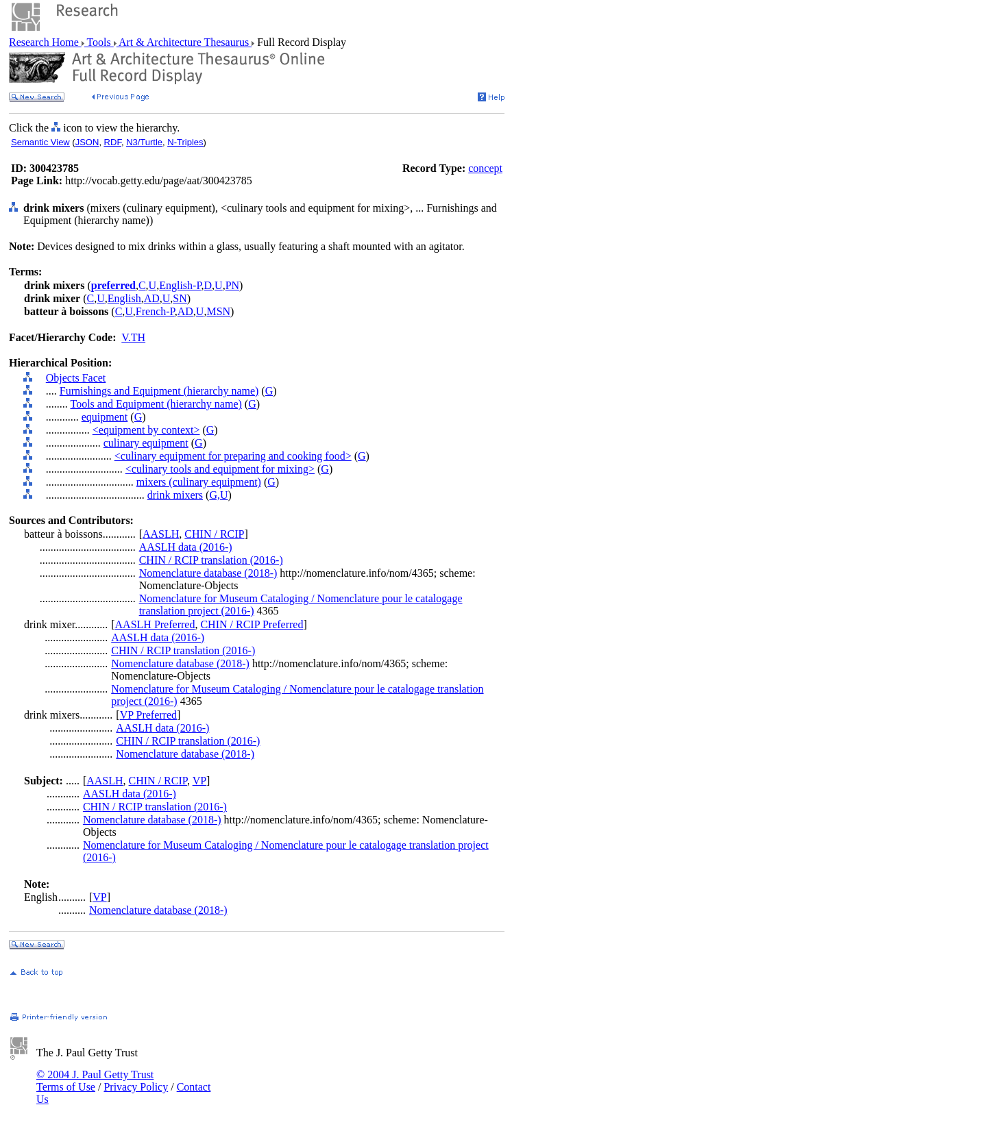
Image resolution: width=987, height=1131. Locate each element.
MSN (218, 311)
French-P (155, 311)
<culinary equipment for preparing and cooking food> (233, 456)
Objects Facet (76, 378)
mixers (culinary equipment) (198, 482)
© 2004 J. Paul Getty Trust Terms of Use (95, 1081)
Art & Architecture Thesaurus (184, 42)
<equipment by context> (146, 430)
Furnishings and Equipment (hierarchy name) (159, 391)
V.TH (133, 337)
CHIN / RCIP (214, 534)
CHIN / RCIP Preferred (251, 624)
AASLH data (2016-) (185, 547)
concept (485, 168)
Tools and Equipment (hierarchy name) (155, 404)
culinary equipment (145, 443)
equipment (105, 417)
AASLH (161, 534)
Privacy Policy (135, 1087)
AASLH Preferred (155, 624)
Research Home (45, 42)
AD (152, 298)
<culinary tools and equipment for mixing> (220, 469)
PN (232, 285)
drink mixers (175, 495)
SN (179, 298)
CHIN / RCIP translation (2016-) (211, 560)
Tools (99, 42)
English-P (180, 285)
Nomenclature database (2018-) (208, 573)
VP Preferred (148, 715)
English (124, 298)
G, (214, 495)
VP (199, 780)
